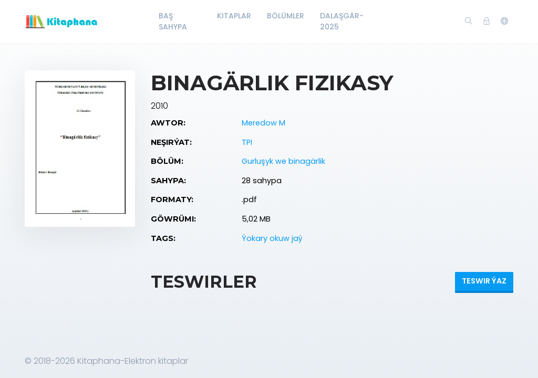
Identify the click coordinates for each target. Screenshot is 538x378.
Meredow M (263, 123)
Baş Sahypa (173, 21)
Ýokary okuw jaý (272, 238)
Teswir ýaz (484, 281)
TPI (247, 142)
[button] (504, 21)
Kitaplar (234, 15)
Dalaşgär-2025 (342, 21)
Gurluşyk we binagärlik (283, 161)
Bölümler (285, 15)
